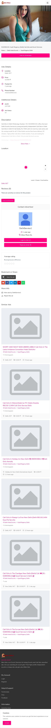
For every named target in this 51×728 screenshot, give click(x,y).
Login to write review (8, 200)
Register (4, 682)
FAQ (2, 695)
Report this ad (7, 296)
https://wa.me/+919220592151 (20, 140)
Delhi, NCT (4, 183)
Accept (7, 723)
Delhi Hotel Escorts (12, 50)
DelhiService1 (25, 228)
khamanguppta (8, 355)
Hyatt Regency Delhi (27, 50)
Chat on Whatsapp (25, 55)
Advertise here (6, 708)
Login (3, 679)
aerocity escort (6, 660)
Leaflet (32, 180)
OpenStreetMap (44, 180)
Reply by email (24, 245)
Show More (25, 144)
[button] (45, 165)
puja (5, 581)
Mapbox (38, 180)
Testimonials (5, 692)
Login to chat (24, 240)
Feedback (4, 698)
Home (3, 50)
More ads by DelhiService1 (11, 293)
